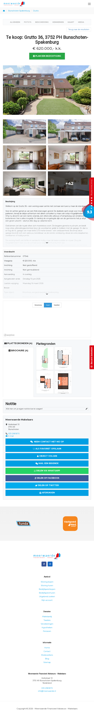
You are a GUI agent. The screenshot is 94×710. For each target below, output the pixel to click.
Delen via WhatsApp (47, 471)
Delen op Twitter (47, 485)
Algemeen (15, 22)
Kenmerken (58, 22)
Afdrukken (47, 492)
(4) (18, 343)
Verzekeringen (47, 624)
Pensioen (47, 631)
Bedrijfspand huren (47, 593)
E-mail (10, 436)
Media (81, 22)
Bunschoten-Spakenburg (19, 11)
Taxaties (47, 620)
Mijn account (47, 600)
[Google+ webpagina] (50, 564)
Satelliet (56, 305)
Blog (47, 659)
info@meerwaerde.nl (47, 691)
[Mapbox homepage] (9, 335)
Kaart (71, 22)
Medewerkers (47, 655)
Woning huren (47, 585)
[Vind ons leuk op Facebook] (43, 564)
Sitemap (47, 662)
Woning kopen (47, 582)
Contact (47, 651)
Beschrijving (42, 22)
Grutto (36, 11)
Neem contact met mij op (47, 442)
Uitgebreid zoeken (47, 596)
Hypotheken (47, 627)
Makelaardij (47, 616)
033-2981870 (14, 433)
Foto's (27, 22)
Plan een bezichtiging (47, 56)
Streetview (38, 305)
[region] (47, 319)
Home (47, 648)
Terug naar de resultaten (78, 29)
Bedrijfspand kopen (47, 589)
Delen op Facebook (47, 478)
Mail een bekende (47, 463)
